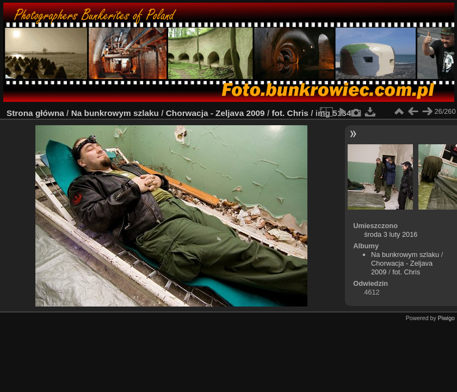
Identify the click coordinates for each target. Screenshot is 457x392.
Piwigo (446, 318)
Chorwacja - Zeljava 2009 (215, 113)
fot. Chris (289, 113)
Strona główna (35, 113)
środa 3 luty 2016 (390, 234)
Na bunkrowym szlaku (115, 113)
